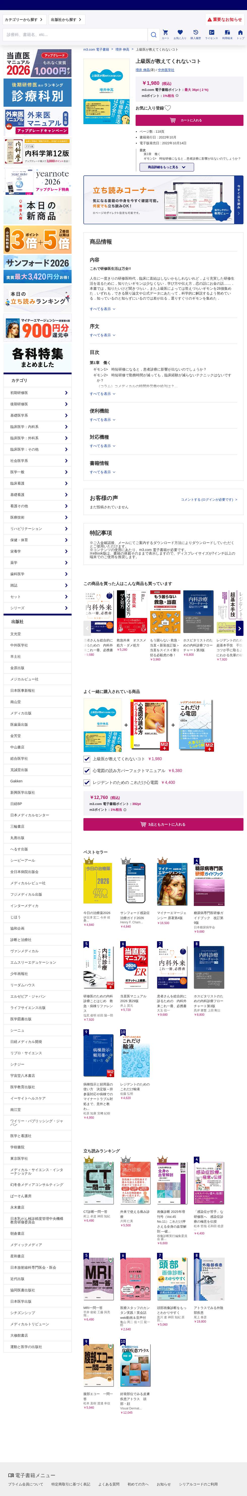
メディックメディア (26, 1245)
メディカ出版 (21, 713)
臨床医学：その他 (24, 449)
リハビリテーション (26, 529)
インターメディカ (24, 906)
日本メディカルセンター (29, 815)
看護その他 (19, 506)
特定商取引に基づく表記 (70, 1484)
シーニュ (17, 1030)
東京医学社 (19, 1158)
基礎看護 (17, 495)
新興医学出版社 (22, 792)
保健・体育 (19, 540)
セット (15, 597)
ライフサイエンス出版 (28, 1008)
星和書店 (17, 1256)
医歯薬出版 (19, 724)
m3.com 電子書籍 (96, 49)
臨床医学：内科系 (24, 427)
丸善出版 (17, 838)
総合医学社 (19, 758)
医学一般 (17, 472)
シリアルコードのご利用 (198, 1484)
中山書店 (17, 747)
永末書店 (17, 1207)
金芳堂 (15, 736)
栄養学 (15, 551)
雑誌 (13, 585)
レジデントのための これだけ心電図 (125, 783)
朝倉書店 (17, 1233)
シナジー (17, 1064)
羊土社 (15, 656)
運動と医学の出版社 (26, 1347)
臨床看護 (17, 483)
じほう (15, 917)
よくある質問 (108, 1484)
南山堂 (15, 702)
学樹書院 (17, 1147)
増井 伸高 (122, 49)
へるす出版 (19, 849)
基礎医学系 (19, 415)
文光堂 (15, 634)
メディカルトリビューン (29, 1324)
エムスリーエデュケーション (33, 962)
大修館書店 (19, 1335)
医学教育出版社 (22, 1087)
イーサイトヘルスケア (28, 1098)
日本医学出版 (21, 1301)
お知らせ (164, 1484)
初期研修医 (19, 393)
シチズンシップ (22, 1313)
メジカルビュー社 (24, 679)
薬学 (13, 563)
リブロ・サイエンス (26, 1053)
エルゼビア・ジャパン (28, 996)
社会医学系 (19, 461)
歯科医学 (17, 574)
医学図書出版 (21, 1019)
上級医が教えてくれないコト (119, 759)
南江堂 (15, 1110)
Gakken (16, 781)
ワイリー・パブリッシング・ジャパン (36, 1122)
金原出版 (17, 668)
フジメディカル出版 (26, 894)
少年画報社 (19, 974)
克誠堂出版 (19, 770)
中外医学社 (19, 645)
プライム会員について (25, 1484)
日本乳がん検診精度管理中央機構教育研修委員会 (36, 1220)
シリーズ (17, 608)
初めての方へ (138, 1484)
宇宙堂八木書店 (22, 1076)
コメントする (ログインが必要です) (207, 499)
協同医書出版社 (22, 1290)
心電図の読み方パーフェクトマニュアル (129, 771)
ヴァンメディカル (24, 951)
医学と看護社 (21, 1136)
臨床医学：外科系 (24, 438)
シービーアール (22, 860)
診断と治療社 (21, 940)
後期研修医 (19, 404)
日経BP (16, 804)
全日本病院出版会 (24, 872)
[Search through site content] (75, 34)
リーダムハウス (22, 985)
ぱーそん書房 (21, 1196)
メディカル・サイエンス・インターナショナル (36, 1171)
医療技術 (17, 517)
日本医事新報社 (22, 690)
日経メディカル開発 (26, 1042)
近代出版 (17, 1279)
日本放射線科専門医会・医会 (33, 1267)
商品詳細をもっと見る (163, 167)
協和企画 (17, 928)
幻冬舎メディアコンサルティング (36, 1185)
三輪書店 (17, 826)
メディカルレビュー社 (28, 883)
